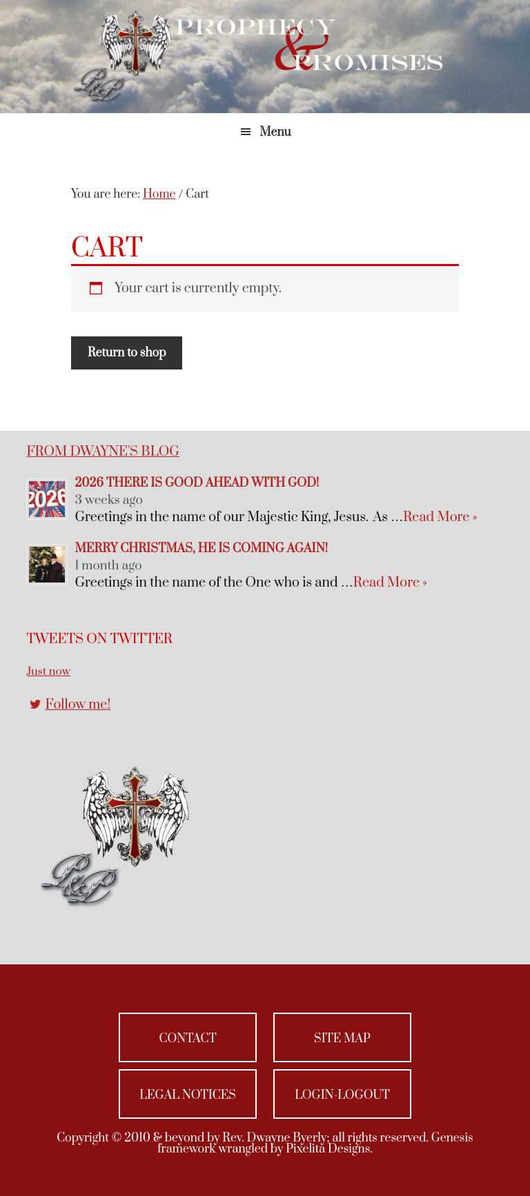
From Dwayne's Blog (102, 451)
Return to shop (127, 353)
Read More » (440, 517)
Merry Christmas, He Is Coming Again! (201, 548)
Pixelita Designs (328, 1149)
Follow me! (77, 704)
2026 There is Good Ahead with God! (197, 483)
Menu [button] (275, 132)
